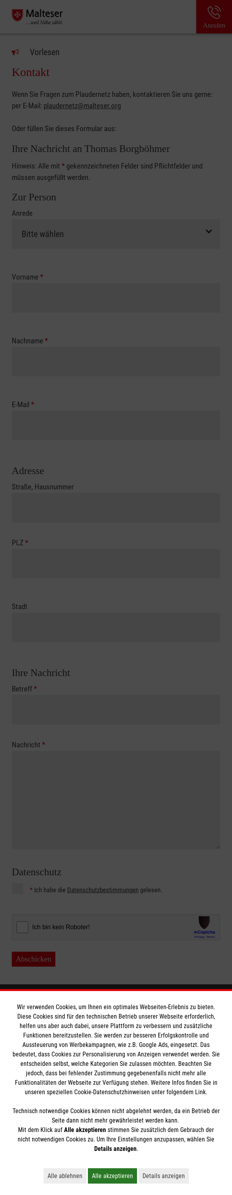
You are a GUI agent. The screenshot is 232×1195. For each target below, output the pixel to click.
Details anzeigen (165, 1176)
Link (200, 1092)
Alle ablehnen (66, 1176)
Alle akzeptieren (114, 1176)
